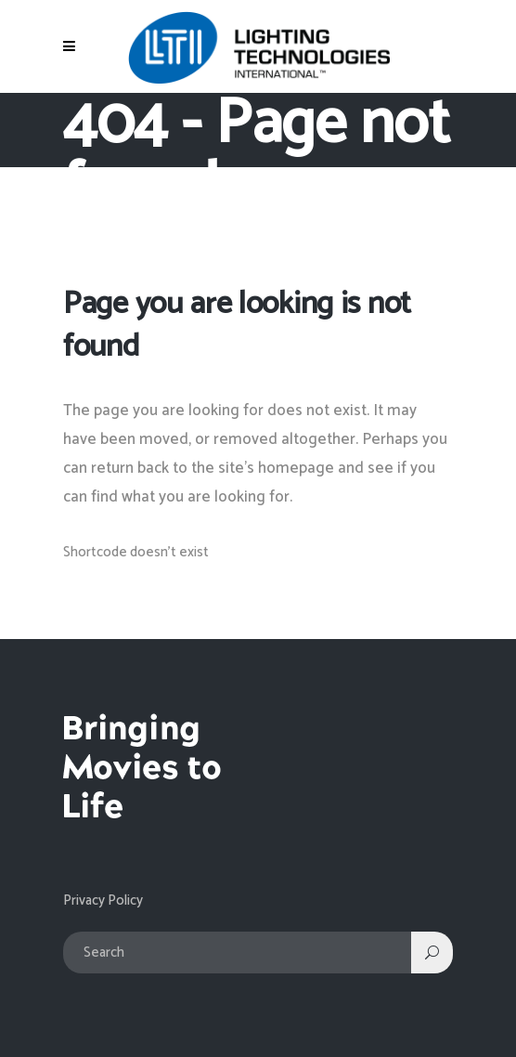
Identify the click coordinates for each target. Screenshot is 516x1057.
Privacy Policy (103, 900)
